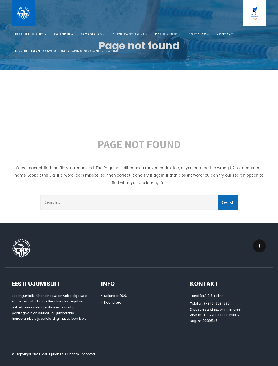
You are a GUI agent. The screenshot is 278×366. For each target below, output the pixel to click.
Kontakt (225, 34)
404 (139, 106)
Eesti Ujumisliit (31, 34)
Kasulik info (168, 34)
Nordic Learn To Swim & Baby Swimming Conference (63, 51)
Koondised (112, 302)
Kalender (64, 34)
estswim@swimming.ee (221, 309)
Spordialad (93, 34)
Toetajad (199, 34)
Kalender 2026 (115, 295)
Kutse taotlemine (130, 34)
